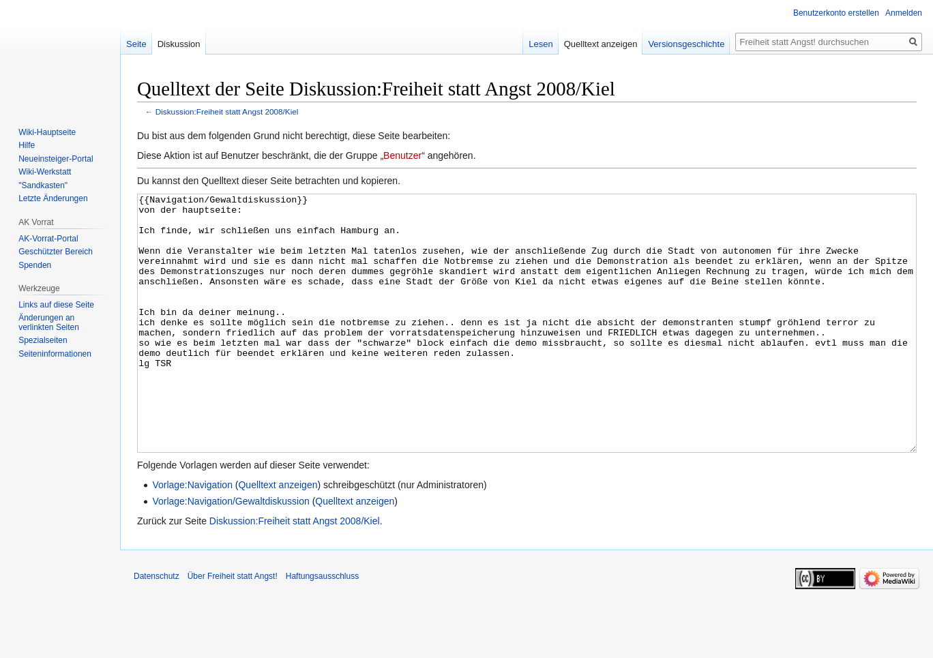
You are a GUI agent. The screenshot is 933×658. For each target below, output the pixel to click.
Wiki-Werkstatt (44, 172)
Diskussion (179, 44)
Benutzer (402, 155)
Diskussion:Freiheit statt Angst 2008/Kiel (227, 111)
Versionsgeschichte (686, 44)
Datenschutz (156, 627)
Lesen (540, 44)
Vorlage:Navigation (192, 535)
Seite (136, 44)
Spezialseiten (42, 340)
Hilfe (26, 145)
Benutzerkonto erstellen (836, 13)
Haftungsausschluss (322, 627)
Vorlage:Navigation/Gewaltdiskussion (230, 552)
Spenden (34, 265)
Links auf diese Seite (56, 305)
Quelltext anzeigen (277, 535)
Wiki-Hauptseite (47, 132)
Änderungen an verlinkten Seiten (48, 322)
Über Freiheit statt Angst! (233, 627)
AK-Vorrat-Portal (48, 238)
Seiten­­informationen (54, 354)
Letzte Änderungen (52, 198)
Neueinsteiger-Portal (55, 159)
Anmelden (903, 13)
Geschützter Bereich (55, 251)
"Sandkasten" (43, 185)
